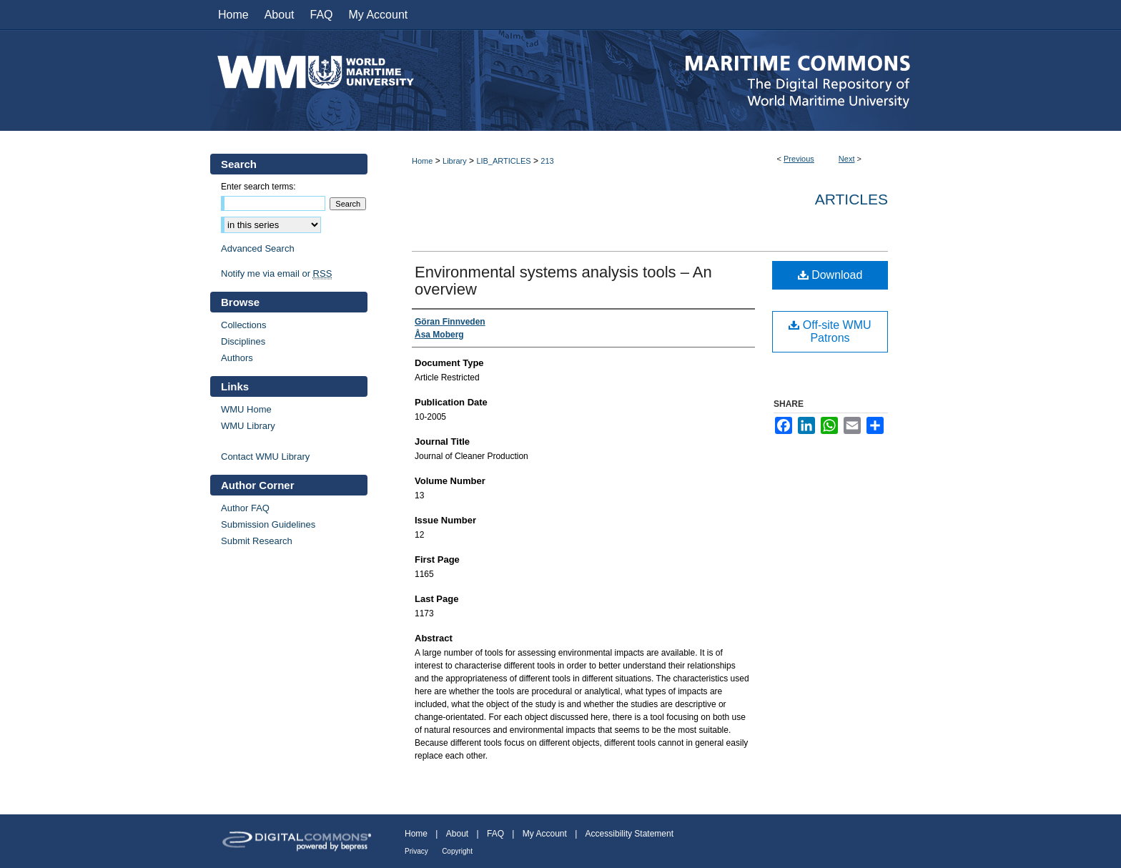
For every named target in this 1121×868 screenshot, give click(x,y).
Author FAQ (245, 508)
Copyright (457, 851)
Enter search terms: (258, 187)
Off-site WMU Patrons (830, 331)
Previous (799, 158)
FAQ (495, 834)
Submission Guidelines (268, 524)
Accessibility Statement (629, 834)
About (457, 834)
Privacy (416, 851)
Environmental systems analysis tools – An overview (563, 280)
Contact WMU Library (265, 456)
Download (830, 275)
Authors (237, 357)
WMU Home (246, 409)
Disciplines (243, 341)
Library (455, 161)
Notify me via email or (276, 273)
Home (422, 161)
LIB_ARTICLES (503, 161)
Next (847, 158)
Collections (244, 325)
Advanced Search (258, 248)
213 (546, 161)
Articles (851, 199)
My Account (545, 834)
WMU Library (248, 425)
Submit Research (256, 541)
